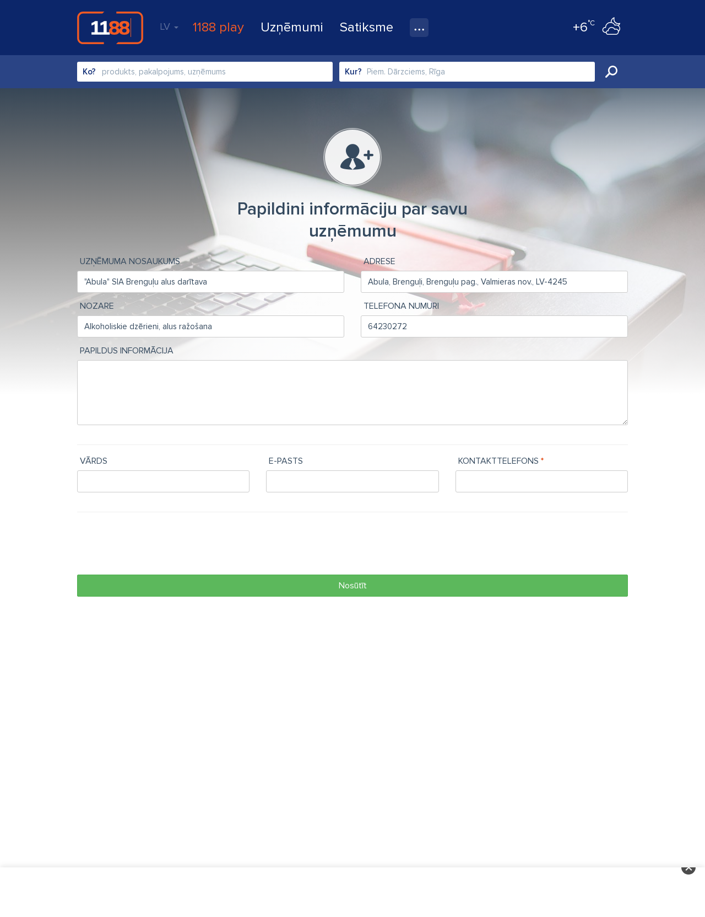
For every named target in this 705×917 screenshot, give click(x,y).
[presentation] (161, 544)
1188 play (218, 27)
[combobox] (205, 72)
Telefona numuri (401, 306)
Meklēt (611, 71)
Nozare (97, 306)
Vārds (93, 461)
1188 (110, 27)
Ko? (89, 72)
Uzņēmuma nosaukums (130, 261)
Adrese (379, 261)
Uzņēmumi (292, 27)
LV (169, 26)
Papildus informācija (126, 351)
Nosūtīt (353, 585)
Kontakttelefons (498, 461)
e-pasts (286, 461)
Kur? (353, 72)
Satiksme (366, 27)
